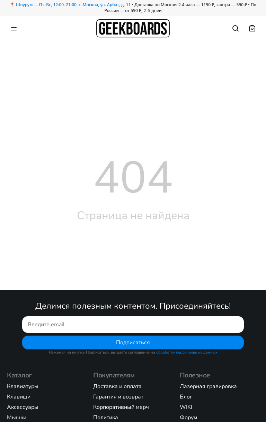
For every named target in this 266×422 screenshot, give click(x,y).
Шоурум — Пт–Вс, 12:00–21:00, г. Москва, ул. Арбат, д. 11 (73, 5)
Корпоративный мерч (121, 407)
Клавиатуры (22, 386)
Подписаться (133, 342)
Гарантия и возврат (118, 397)
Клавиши (18, 397)
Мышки (16, 417)
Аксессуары (22, 407)
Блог (186, 397)
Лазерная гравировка (208, 386)
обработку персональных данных (187, 352)
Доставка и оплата (117, 386)
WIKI (186, 407)
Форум (188, 417)
